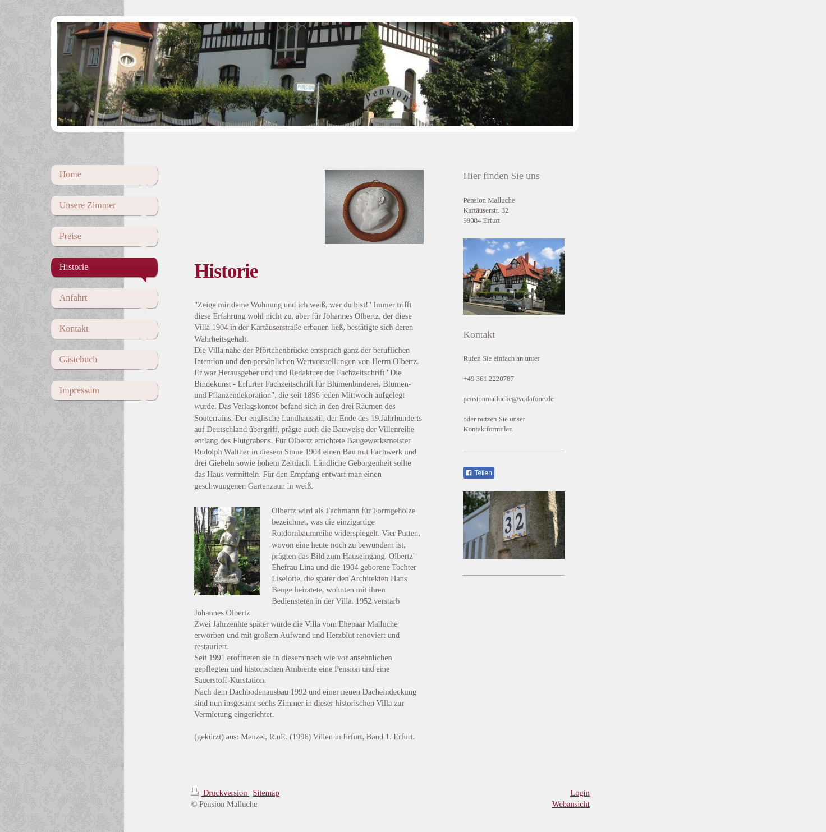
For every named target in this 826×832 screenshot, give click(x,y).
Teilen (478, 473)
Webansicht (571, 803)
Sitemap (266, 792)
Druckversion (220, 792)
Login (579, 792)
